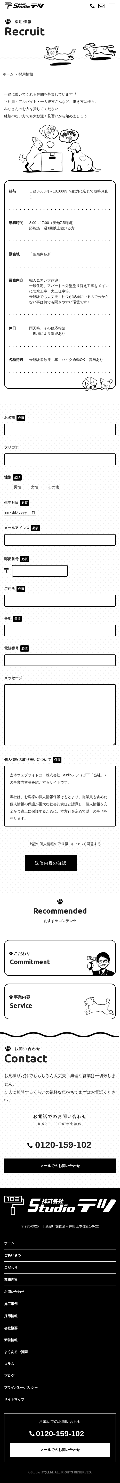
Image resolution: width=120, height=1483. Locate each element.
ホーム (8, 74)
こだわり (11, 1267)
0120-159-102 (63, 1145)
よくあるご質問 (16, 1352)
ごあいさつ (12, 1255)
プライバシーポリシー (21, 1387)
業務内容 (11, 1279)
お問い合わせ (14, 1292)
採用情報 (11, 1316)
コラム (9, 1364)
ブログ (9, 1376)
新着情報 (11, 1340)
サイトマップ (14, 1399)
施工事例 (11, 1304)
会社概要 (11, 1328)
